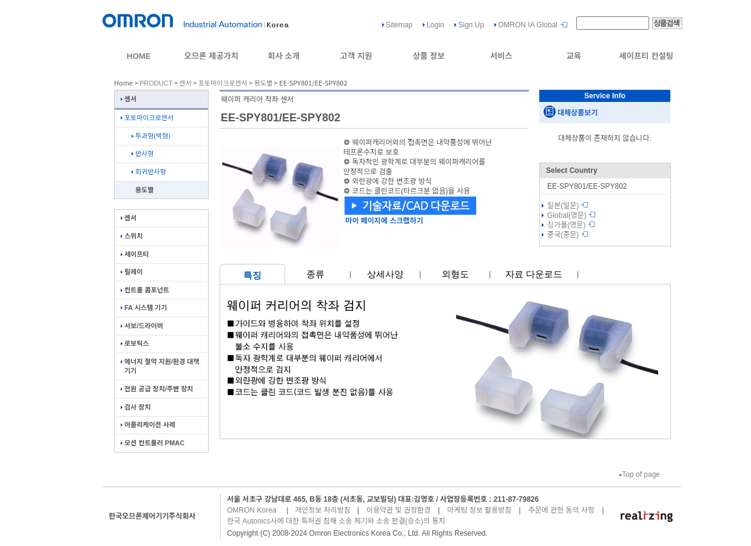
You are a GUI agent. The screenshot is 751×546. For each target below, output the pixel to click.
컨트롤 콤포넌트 (145, 290)
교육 (573, 56)
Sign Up (471, 25)
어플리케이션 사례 (148, 424)
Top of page (639, 474)
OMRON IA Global (527, 25)
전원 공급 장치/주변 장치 (157, 389)
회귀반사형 (149, 171)
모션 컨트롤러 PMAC (152, 443)
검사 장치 (136, 407)
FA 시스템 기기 (144, 307)
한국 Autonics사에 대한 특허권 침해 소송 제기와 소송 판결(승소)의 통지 (336, 521)
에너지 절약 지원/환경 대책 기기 (160, 366)
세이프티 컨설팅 (646, 56)
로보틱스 (135, 343)
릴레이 (132, 271)
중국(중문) (567, 235)
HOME (139, 56)
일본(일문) (567, 205)
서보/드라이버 (142, 325)
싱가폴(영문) (571, 225)
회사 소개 (284, 56)
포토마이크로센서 (223, 83)
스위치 (132, 236)
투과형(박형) (151, 136)
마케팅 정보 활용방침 (479, 510)
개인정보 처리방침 (323, 510)
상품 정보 (429, 56)
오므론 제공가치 (211, 56)
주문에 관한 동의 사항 (561, 510)
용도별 (263, 83)
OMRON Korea (251, 510)
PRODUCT (156, 83)
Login (435, 25)
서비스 (501, 56)
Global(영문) (571, 215)
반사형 (142, 153)
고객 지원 (356, 56)
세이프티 (135, 254)
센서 (185, 83)
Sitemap (399, 25)
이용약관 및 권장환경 (398, 510)
